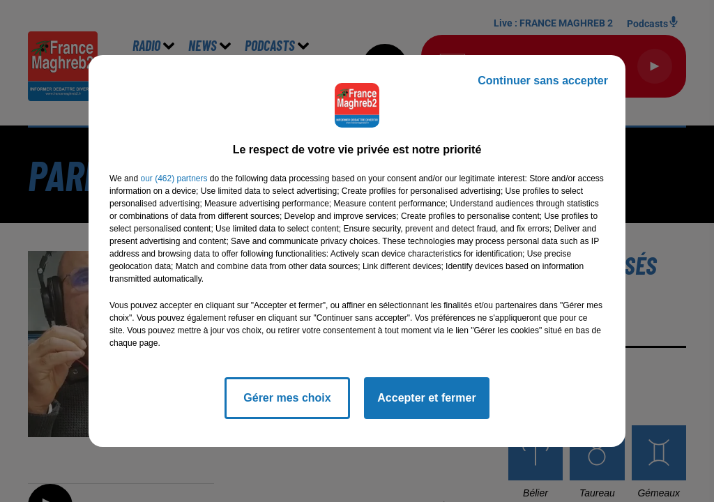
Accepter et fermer (426, 398)
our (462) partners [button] (173, 178)
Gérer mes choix (287, 398)
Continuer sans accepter (543, 80)
